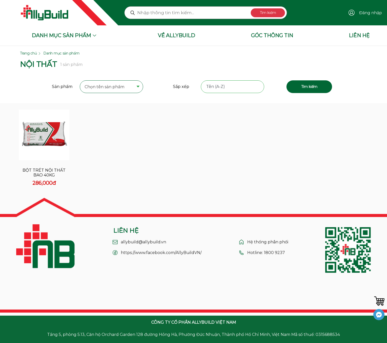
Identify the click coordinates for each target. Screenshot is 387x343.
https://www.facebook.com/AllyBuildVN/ (161, 252)
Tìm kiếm (268, 12)
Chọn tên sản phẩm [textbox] (104, 86)
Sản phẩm (62, 86)
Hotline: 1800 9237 (266, 252)
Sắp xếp (181, 86)
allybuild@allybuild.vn (143, 242)
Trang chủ (28, 53)
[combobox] (111, 87)
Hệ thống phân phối (267, 242)
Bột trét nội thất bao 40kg (44, 172)
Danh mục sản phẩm (61, 53)
